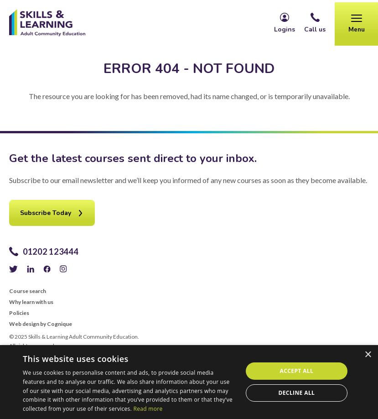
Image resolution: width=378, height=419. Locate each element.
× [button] (367, 354)
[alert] (189, 382)
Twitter (13, 268)
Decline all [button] (296, 393)
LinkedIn (30, 268)
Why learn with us (31, 302)
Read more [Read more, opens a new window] (147, 409)
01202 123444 (50, 251)
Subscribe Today (45, 213)
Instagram (63, 268)
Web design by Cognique (40, 324)
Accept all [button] (297, 371)
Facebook (47, 268)
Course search (27, 291)
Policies (19, 313)
